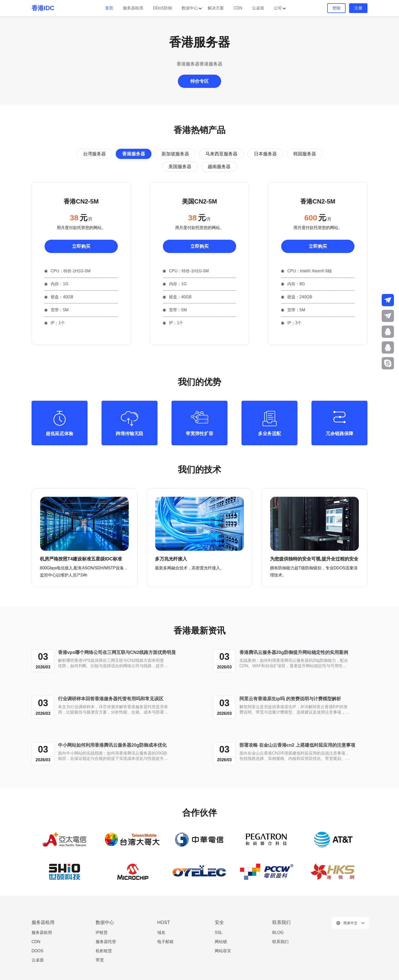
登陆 (336, 8)
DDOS (37, 951)
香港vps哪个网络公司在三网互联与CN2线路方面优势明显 (117, 652)
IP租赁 (102, 932)
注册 (358, 8)
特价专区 (199, 81)
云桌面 (258, 8)
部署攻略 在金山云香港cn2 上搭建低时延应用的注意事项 (297, 745)
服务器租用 (133, 8)
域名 (161, 932)
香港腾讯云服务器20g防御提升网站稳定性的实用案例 (293, 652)
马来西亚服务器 (221, 153)
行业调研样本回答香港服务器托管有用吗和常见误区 (110, 698)
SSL (218, 932)
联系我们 (280, 941)
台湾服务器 (94, 153)
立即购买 (81, 246)
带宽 (100, 960)
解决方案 (216, 8)
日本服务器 (265, 153)
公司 (278, 8)
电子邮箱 (165, 941)
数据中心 (190, 8)
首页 (109, 8)
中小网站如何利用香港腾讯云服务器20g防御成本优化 (112, 745)
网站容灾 (223, 951)
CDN (238, 8)
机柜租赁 (104, 951)
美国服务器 (179, 166)
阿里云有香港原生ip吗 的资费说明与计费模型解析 (290, 698)
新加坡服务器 (175, 153)
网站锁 (221, 941)
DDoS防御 (162, 8)
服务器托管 (106, 941)
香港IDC (43, 8)
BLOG (277, 932)
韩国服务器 (304, 153)
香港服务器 (133, 153)
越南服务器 (219, 166)
